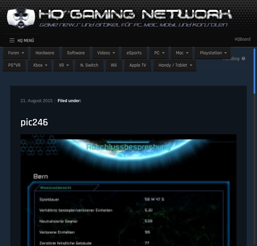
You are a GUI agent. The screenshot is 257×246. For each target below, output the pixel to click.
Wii (114, 65)
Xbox (37, 65)
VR (61, 65)
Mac (180, 53)
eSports (133, 53)
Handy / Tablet (173, 65)
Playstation (211, 53)
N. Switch (89, 65)
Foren (13, 53)
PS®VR (14, 65)
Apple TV (138, 65)
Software (76, 53)
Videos (103, 53)
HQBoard (243, 39)
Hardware (45, 53)
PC (157, 53)
